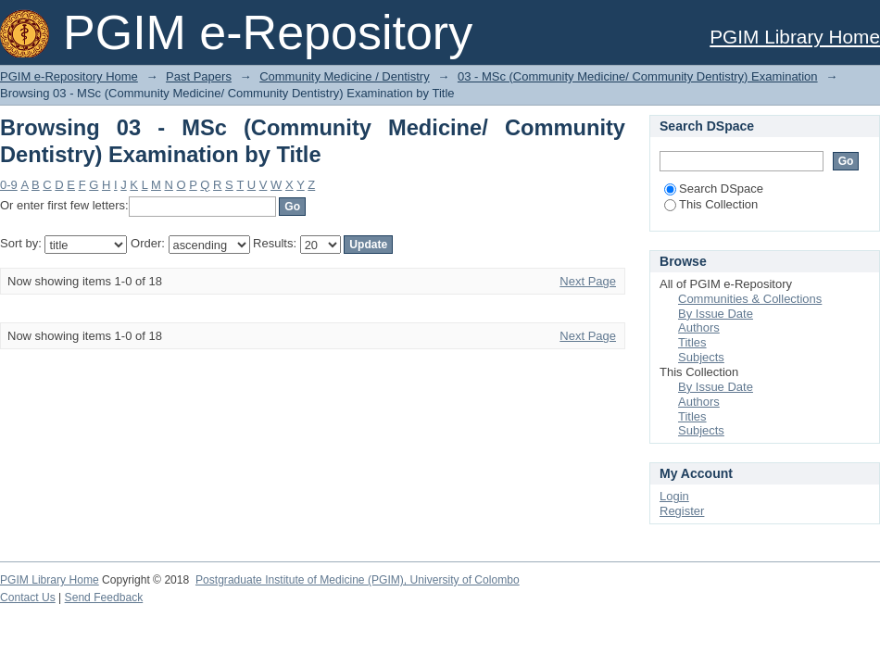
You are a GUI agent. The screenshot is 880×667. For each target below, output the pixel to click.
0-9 (9, 185)
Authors (699, 327)
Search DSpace (713, 188)
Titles (692, 342)
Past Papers (199, 76)
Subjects (701, 357)
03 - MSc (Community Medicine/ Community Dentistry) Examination (638, 76)
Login (674, 496)
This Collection (711, 204)
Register (682, 511)
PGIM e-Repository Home (69, 76)
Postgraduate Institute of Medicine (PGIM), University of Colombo (357, 579)
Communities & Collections (750, 299)
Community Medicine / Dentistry (344, 76)
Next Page (587, 281)
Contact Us (28, 597)
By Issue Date (715, 314)
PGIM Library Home (795, 36)
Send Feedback (104, 597)
